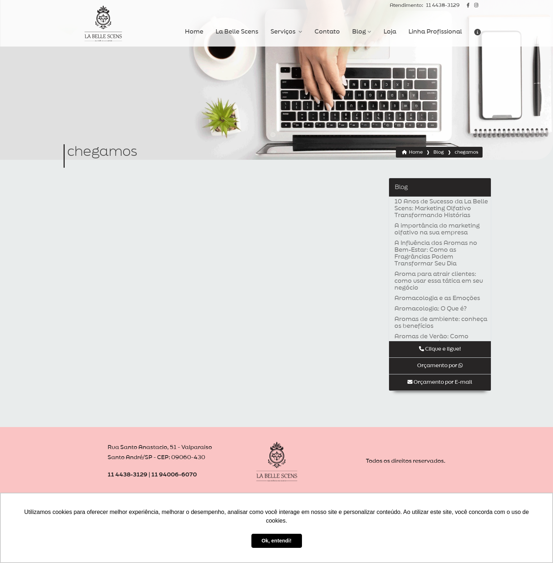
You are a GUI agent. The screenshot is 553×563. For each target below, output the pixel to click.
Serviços (284, 32)
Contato (327, 32)
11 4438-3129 (424, 5)
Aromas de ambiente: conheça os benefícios (440, 322)
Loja (390, 32)
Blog (359, 32)
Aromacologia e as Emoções (437, 298)
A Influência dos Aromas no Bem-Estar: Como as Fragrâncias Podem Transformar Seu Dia (435, 253)
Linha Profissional (435, 32)
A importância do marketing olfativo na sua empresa (437, 229)
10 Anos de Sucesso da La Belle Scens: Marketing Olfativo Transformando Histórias (441, 208)
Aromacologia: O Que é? (430, 309)
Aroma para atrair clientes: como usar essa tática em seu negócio (438, 281)
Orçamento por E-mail (439, 382)
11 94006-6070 (174, 475)
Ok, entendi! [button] (276, 541)
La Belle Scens (237, 32)
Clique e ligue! (440, 349)
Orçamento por (440, 365)
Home (194, 32)
